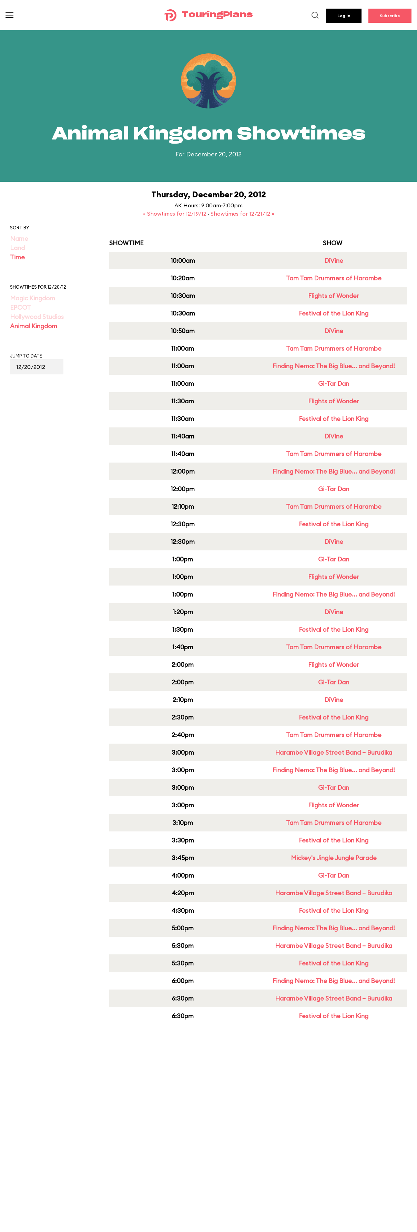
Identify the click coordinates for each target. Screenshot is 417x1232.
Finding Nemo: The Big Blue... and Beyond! (334, 366)
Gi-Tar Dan (333, 383)
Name (19, 238)
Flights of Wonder (333, 296)
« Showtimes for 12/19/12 (175, 213)
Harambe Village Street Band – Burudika (333, 752)
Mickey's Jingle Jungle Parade (334, 858)
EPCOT (20, 307)
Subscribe (390, 15)
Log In (343, 15)
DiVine (333, 261)
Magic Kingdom (32, 298)
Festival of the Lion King (333, 313)
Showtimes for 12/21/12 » (242, 213)
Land (17, 248)
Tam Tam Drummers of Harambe (334, 278)
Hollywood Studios (37, 317)
